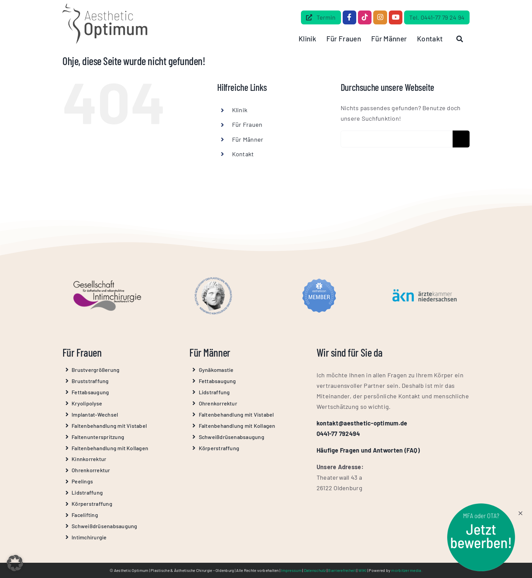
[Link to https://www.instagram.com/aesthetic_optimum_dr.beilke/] (380, 17)
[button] (15, 563)
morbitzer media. (406, 570)
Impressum (291, 570)
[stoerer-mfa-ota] (481, 506)
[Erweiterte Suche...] (397, 139)
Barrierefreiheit (342, 570)
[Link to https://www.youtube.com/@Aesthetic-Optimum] (395, 17)
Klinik (240, 110)
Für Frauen (247, 124)
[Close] (520, 513)
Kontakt (243, 154)
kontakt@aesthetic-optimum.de (362, 423)
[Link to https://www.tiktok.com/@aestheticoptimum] (365, 17)
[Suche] (461, 139)
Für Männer (248, 139)
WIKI (362, 570)
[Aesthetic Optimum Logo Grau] (104, 6)
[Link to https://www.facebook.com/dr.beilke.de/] (349, 17)
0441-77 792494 (338, 433)
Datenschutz (315, 570)
